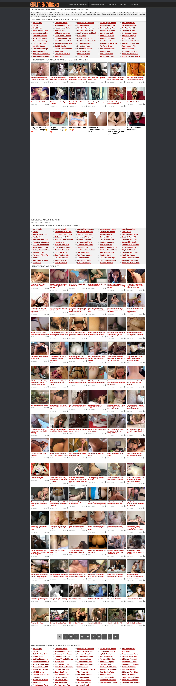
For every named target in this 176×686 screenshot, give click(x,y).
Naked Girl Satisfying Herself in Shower (114, 102)
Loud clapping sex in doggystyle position (95, 323)
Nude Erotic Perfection (41, 54)
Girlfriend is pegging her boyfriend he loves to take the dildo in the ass (135, 203)
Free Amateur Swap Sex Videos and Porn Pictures (58, 78)
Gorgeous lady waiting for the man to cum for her (77, 323)
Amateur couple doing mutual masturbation (38, 202)
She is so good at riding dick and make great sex (134, 372)
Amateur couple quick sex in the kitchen (77, 420)
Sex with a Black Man (95, 541)
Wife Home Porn (128, 38)
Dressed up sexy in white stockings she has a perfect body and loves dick (135, 324)
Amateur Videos (36, 673)
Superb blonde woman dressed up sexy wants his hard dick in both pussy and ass (78, 398)
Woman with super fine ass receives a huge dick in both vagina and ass (135, 397)
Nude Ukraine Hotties (133, 102)
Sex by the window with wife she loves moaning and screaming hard (40, 469)
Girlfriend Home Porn (130, 54)
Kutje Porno (81, 36)
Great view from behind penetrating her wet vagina (77, 299)
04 (77, 555)
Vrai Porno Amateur (107, 49)
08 (99, 555)
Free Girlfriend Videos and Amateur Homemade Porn (135, 78)
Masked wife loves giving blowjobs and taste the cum (59, 348)
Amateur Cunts (105, 51)
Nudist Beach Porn (84, 38)
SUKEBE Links (60, 46)
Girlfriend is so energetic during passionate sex (115, 420)
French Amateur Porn (114, 516)
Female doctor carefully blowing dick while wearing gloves (116, 203)
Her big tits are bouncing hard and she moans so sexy (96, 494)
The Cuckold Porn (39, 43)
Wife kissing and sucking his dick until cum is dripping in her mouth (39, 300)
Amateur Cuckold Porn (130, 43)
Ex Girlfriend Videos (129, 25)
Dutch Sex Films (83, 46)
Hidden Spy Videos (75, 516)
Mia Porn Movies (83, 54)
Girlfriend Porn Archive (130, 181)
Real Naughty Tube (129, 46)
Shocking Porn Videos (85, 28)
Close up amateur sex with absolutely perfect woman (77, 493)
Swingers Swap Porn (107, 28)
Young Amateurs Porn (63, 25)
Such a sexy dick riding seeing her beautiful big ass (78, 275)
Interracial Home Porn (85, 23)
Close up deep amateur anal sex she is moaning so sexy (97, 420)
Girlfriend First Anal (40, 36)
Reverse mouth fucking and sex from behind (97, 202)
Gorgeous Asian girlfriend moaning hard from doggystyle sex (135, 227)
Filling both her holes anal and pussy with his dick (96, 251)
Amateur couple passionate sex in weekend (78, 348)
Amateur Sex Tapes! (37, 541)
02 (65, 555)
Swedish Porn (60, 30)
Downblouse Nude (106, 33)
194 (115, 555)
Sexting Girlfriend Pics (63, 43)
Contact (78, 679)
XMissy (35, 25)
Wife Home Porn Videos (131, 56)
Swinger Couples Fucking (58, 516)
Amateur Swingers (129, 36)
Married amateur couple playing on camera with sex (40, 251)
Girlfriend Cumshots (62, 33)
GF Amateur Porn (83, 51)
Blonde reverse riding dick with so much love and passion (135, 300)
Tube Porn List (105, 41)
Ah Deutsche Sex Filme (108, 43)
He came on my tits (37, 395)
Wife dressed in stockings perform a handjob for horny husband (115, 348)
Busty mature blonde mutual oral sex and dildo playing (39, 348)
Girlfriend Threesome (41, 56)
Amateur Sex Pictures (97, 4)
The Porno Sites (106, 46)
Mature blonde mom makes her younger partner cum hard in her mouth (116, 324)
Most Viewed (134, 4)
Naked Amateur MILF (63, 41)
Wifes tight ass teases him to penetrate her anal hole (96, 299)
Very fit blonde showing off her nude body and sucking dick (135, 348)
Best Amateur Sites (84, 49)
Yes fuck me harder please (39, 323)
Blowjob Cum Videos (76, 541)
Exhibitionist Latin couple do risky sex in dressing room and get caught (39, 494)
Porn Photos (112, 4)
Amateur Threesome (107, 38)
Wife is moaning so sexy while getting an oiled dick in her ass (58, 397)
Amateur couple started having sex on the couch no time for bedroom (116, 276)
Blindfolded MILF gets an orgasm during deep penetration (58, 276)
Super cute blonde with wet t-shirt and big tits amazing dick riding (59, 421)
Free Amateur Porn (131, 673)
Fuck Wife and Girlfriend (86, 33)
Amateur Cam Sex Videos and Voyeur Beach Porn (115, 78)
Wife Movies (37, 28)
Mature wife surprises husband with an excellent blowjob (135, 469)
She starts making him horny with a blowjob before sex (97, 227)
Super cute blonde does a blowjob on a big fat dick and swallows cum (77, 227)
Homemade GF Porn (62, 54)
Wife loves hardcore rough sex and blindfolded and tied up (96, 276)
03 (71, 555)
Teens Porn (59, 56)
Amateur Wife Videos (108, 30)
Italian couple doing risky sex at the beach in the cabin (96, 445)
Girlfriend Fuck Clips (40, 49)
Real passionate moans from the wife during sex (77, 444)
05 (82, 555)
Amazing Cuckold (128, 23)
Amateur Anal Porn (107, 36)
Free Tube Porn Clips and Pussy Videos (96, 78)
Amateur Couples (83, 603)
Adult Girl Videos (39, 51)
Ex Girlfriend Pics (95, 673)
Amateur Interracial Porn (134, 516)
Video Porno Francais (63, 36)
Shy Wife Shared (39, 46)
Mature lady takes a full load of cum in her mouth (115, 444)
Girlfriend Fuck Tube (85, 30)
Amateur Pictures (91, 675)
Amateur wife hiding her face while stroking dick (115, 396)
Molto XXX (59, 51)
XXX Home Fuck (83, 56)
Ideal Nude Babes (106, 54)
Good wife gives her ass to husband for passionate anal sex (58, 203)
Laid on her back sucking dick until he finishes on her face (40, 445)
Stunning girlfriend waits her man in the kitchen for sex (58, 324)
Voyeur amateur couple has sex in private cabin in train (59, 493)
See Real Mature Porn (63, 38)
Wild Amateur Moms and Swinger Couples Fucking (39, 78)
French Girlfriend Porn (63, 49)
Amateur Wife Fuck (84, 43)
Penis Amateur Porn (40, 603)
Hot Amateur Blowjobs (41, 41)
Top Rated (123, 4)
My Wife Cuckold (128, 28)
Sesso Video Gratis (40, 38)
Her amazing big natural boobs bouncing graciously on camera (116, 227)
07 (93, 555)
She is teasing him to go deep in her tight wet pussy (59, 372)
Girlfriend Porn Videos (95, 516)
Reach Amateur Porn (40, 30)
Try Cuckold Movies (129, 33)
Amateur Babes (83, 25)
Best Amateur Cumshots (86, 41)
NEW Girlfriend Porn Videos (78, 4)
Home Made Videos (52, 675)
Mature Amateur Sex (107, 25)
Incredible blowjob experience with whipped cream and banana (135, 494)
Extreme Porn (119, 673)
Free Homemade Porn (38, 675)
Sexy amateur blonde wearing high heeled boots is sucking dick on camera (135, 445)
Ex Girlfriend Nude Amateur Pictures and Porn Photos (78, 78)
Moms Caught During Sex (39, 516)
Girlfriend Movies (128, 30)
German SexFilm (61, 23)
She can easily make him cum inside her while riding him (78, 252)
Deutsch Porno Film (40, 33)
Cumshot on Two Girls (38, 102)
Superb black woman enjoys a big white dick (76, 469)
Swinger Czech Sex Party (58, 541)
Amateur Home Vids (62, 603)
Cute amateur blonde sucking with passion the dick (39, 421)
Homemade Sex (80, 675)
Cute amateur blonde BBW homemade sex (77, 372)
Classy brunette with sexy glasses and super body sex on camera (115, 469)
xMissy (71, 675)
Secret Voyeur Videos (108, 23)
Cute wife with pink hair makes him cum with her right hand (39, 227)
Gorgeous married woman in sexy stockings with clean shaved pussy (135, 276)
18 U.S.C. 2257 (95, 679)
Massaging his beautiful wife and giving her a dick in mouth (135, 252)
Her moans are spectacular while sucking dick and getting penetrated (116, 252)
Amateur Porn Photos (64, 673)
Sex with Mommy (106, 181)
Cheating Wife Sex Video (115, 541)
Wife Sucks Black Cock (134, 541)
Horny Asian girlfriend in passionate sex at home (115, 493)
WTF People (37, 23)
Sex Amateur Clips (107, 56)
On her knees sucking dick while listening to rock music (58, 300)
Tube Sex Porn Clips (129, 51)
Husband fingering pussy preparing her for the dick (58, 444)
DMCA (86, 679)
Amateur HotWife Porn (130, 41)
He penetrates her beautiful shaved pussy (97, 348)
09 (104, 555)
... (110, 555)
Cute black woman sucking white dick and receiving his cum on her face (59, 252)
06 (88, 555)
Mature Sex (102, 675)
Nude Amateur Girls (62, 28)
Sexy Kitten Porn (108, 673)
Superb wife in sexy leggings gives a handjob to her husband (135, 421)
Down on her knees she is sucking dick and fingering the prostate (116, 300)
